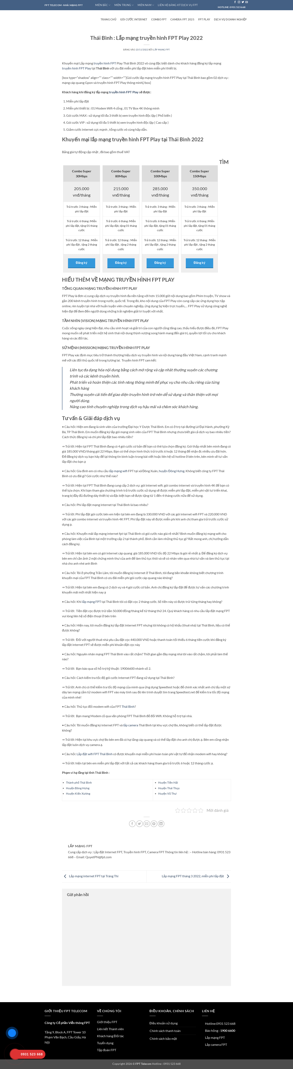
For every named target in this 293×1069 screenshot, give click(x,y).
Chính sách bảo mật (163, 1038)
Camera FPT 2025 (182, 19)
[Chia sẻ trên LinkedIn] (161, 823)
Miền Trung (124, 5)
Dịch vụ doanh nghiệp (230, 19)
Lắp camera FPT (216, 1044)
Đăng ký (81, 262)
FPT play (204, 19)
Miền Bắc (103, 5)
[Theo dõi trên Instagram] (239, 2)
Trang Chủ (108, 19)
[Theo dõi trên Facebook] (235, 2)
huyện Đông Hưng (171, 471)
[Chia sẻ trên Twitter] (139, 823)
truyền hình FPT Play (76, 68)
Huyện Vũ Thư (167, 793)
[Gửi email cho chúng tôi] (246, 2)
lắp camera (130, 725)
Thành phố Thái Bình (79, 782)
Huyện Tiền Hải (168, 782)
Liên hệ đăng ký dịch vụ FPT (178, 5)
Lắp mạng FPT (161, 49)
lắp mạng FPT (91, 601)
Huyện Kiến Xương (78, 793)
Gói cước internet (133, 19)
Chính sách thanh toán (165, 1031)
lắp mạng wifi (118, 471)
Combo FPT (159, 19)
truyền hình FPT (105, 63)
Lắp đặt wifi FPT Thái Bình (95, 754)
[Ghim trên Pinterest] (154, 823)
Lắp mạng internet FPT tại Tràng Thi (90, 876)
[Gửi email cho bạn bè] (146, 823)
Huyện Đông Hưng (77, 788)
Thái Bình (128, 706)
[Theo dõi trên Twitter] (243, 2)
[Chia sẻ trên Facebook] (132, 823)
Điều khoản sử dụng (164, 1023)
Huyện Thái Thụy (169, 788)
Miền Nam (146, 5)
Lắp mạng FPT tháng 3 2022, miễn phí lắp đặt (196, 876)
